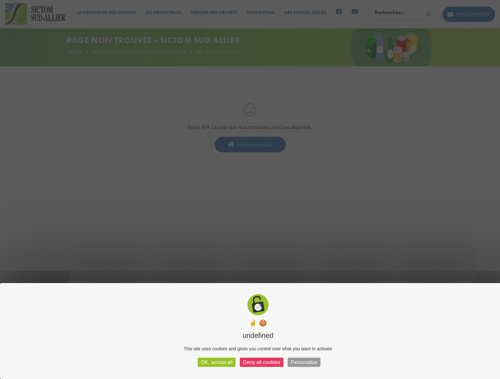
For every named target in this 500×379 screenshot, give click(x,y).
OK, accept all (217, 362)
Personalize (304, 362)
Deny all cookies (261, 362)
